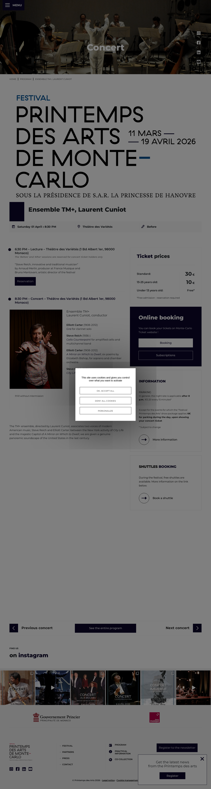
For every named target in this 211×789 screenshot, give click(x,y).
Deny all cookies (105, 400)
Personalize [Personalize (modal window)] (105, 410)
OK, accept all (105, 390)
